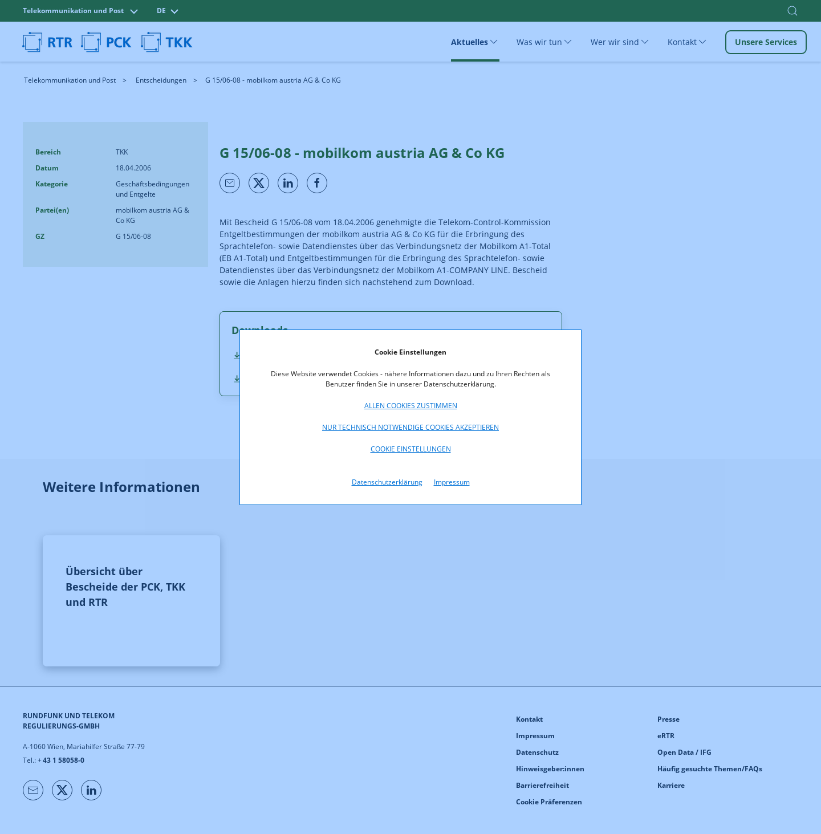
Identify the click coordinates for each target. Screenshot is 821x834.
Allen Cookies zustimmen (410, 405)
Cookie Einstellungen (411, 449)
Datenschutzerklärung (387, 482)
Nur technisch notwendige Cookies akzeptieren (410, 427)
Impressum (452, 482)
